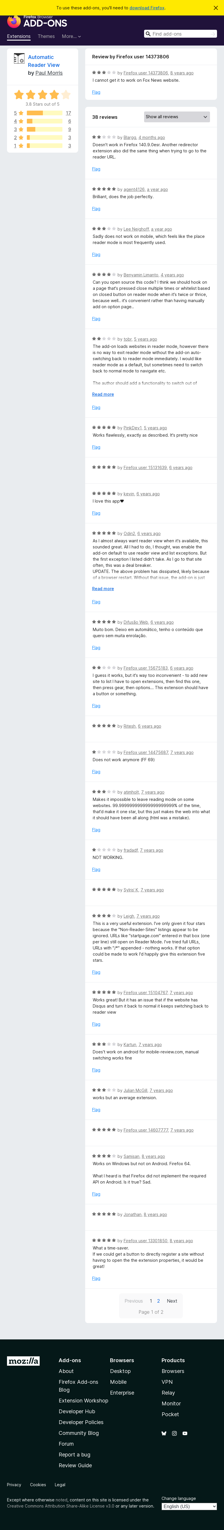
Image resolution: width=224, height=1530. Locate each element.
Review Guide (75, 1465)
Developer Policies (81, 1422)
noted (61, 1499)
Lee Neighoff (136, 228)
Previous (134, 1301)
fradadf (131, 850)
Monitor (171, 1403)
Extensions (19, 36)
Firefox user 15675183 (146, 667)
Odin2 (129, 533)
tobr (128, 339)
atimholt (131, 792)
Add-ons (70, 1360)
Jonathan (132, 1214)
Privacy (14, 1484)
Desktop (120, 1371)
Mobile (118, 1382)
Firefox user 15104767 (145, 992)
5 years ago (145, 339)
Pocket (170, 1414)
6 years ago (180, 467)
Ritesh (130, 726)
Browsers (173, 1371)
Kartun (130, 1044)
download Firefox (147, 7)
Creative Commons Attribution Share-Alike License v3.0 (60, 1505)
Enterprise (122, 1393)
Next (172, 1301)
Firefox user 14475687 (146, 752)
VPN (167, 1382)
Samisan (131, 1156)
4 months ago (152, 137)
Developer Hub (77, 1411)
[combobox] (180, 34)
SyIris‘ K (131, 889)
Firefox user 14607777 (146, 1130)
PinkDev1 (132, 427)
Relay (168, 1393)
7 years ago (182, 752)
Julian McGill (135, 1090)
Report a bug (74, 1454)
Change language (179, 1498)
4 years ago (172, 274)
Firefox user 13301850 (145, 1240)
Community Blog (79, 1433)
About (66, 1371)
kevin (129, 493)
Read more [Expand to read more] (103, 394)
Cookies (38, 1484)
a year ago (157, 189)
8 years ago (182, 72)
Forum (66, 1444)
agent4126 (134, 189)
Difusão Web (136, 622)
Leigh (129, 916)
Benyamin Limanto (141, 274)
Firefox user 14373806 (146, 72)
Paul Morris (49, 73)
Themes (46, 36)
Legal (60, 1484)
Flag (96, 92)
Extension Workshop (83, 1400)
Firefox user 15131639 (145, 467)
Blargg (130, 137)
